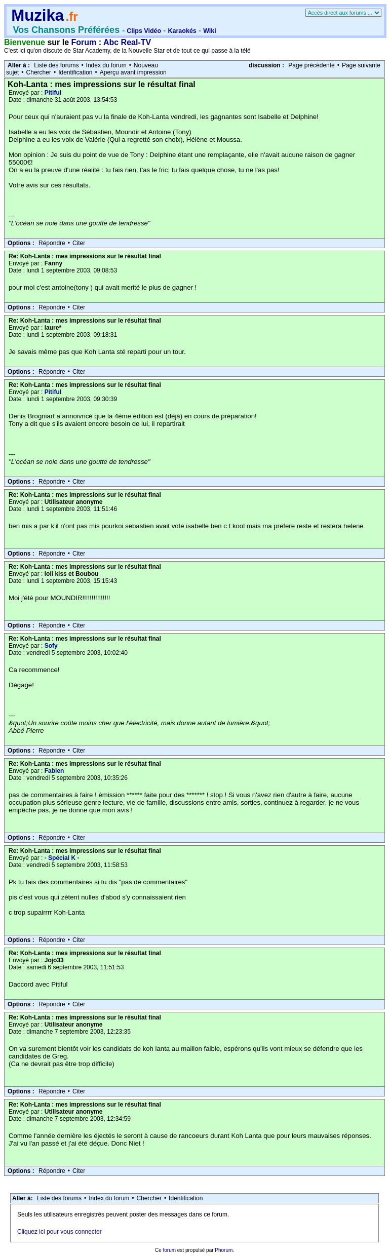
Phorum (223, 1250)
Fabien (54, 770)
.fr (71, 16)
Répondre (51, 243)
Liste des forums (56, 65)
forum (169, 1250)
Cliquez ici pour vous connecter (59, 1231)
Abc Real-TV (127, 42)
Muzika (37, 15)
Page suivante (361, 65)
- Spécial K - (62, 857)
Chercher (38, 72)
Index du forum (106, 65)
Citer (78, 243)
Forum (84, 42)
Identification (75, 72)
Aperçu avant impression (133, 72)
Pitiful (53, 92)
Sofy (51, 645)
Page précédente (311, 65)
